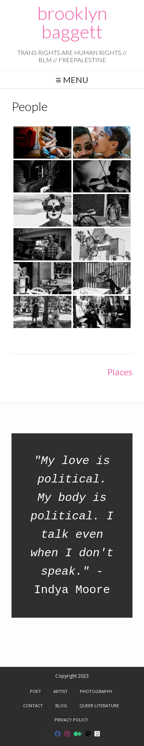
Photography (96, 691)
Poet (35, 691)
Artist (60, 691)
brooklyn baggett (72, 22)
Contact (33, 705)
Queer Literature (99, 705)
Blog (61, 705)
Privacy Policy (71, 720)
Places (120, 372)
